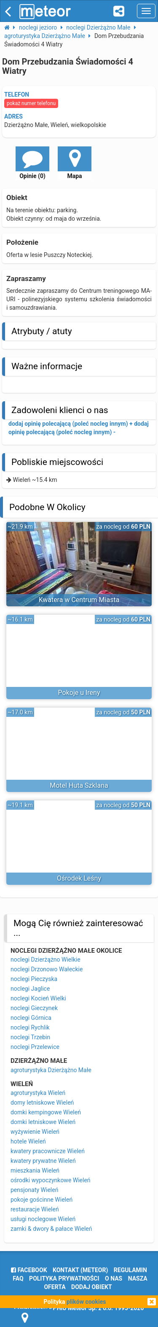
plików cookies (86, 1301)
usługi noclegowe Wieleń (43, 1219)
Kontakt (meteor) (80, 1270)
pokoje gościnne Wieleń (41, 1199)
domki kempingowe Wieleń (46, 1112)
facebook (29, 1270)
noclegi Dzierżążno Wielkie (45, 959)
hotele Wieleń (28, 1141)
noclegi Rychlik (30, 1027)
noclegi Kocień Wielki (38, 998)
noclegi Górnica (31, 1017)
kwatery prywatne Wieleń (43, 1160)
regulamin (130, 1270)
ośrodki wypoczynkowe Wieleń (51, 1180)
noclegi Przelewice (35, 1046)
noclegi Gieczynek (34, 1008)
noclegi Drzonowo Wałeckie (47, 969)
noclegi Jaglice (30, 988)
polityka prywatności (64, 1278)
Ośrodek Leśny (79, 878)
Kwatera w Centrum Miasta (79, 600)
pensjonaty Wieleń (34, 1189)
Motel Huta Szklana (79, 785)
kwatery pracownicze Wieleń (48, 1151)
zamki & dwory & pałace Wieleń (51, 1228)
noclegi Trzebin (30, 1037)
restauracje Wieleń (35, 1209)
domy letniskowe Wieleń (42, 1102)
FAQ (18, 1278)
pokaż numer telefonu (31, 103)
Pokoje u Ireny (79, 693)
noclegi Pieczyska (34, 979)
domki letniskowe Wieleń (43, 1122)
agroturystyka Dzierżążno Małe (51, 1070)
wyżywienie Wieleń (35, 1131)
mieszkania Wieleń (35, 1170)
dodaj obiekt (91, 1287)
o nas (113, 1278)
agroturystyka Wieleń (38, 1092)
